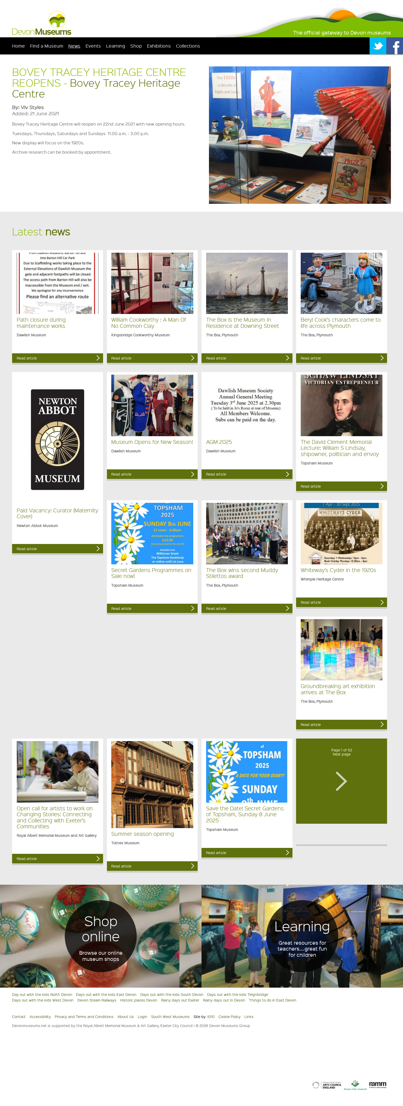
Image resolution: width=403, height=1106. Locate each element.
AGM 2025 (219, 441)
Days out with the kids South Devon (171, 994)
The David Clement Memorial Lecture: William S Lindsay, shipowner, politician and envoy (340, 447)
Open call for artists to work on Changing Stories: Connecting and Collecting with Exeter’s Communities (55, 817)
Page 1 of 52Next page (341, 752)
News (74, 46)
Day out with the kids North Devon (42, 994)
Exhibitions (159, 46)
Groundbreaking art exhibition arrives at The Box (338, 688)
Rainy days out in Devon (224, 1000)
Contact (19, 1016)
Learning (115, 46)
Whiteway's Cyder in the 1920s (338, 569)
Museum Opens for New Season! (152, 441)
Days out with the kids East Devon (106, 994)
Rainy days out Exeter (180, 1000)
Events (93, 46)
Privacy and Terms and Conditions (84, 1016)
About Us (125, 1016)
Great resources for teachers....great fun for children (302, 948)
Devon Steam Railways (96, 1000)
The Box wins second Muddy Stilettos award (242, 572)
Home (18, 46)
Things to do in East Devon (272, 1000)
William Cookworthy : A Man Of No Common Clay (148, 322)
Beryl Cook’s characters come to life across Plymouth (341, 322)
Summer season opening (142, 833)
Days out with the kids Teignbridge (237, 994)
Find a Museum (46, 46)
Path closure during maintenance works (41, 322)
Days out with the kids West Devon (43, 1000)
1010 (211, 1016)
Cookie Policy (229, 1016)
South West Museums (170, 1016)
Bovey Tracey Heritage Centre (96, 88)
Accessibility (40, 1016)
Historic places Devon (138, 1000)
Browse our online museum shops (101, 955)
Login (142, 1016)
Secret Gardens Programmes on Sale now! (151, 572)
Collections (188, 46)
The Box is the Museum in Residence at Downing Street (242, 322)
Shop (136, 46)
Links (249, 1016)
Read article (27, 358)
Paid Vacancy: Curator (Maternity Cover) (57, 513)
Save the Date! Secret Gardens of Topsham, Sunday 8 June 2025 (245, 814)
